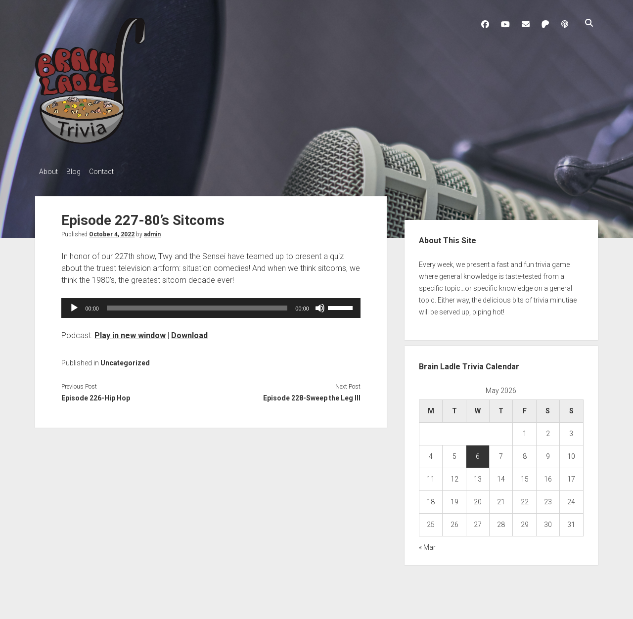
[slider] (197, 305)
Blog (78, 172)
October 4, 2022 (112, 231)
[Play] (74, 305)
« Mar (427, 545)
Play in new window (130, 332)
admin (152, 231)
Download (189, 332)
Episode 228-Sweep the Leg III (312, 395)
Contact (110, 172)
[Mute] (320, 305)
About (48, 172)
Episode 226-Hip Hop (95, 395)
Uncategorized (125, 360)
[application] (210, 305)
